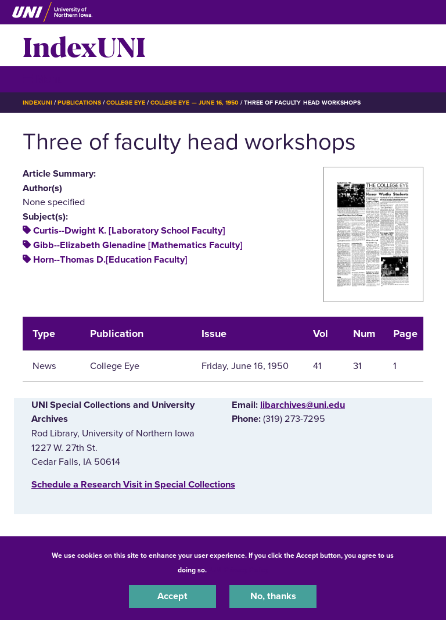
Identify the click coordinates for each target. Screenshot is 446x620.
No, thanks (273, 596)
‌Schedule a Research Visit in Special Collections (133, 484)
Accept (172, 596)
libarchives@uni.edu (302, 405)
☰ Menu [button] (43, 78)
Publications (78, 102)
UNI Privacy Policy (239, 570)
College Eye (125, 102)
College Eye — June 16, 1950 (194, 102)
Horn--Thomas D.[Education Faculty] (110, 260)
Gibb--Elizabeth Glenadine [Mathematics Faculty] (138, 245)
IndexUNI (84, 45)
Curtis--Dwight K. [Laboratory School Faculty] (129, 230)
